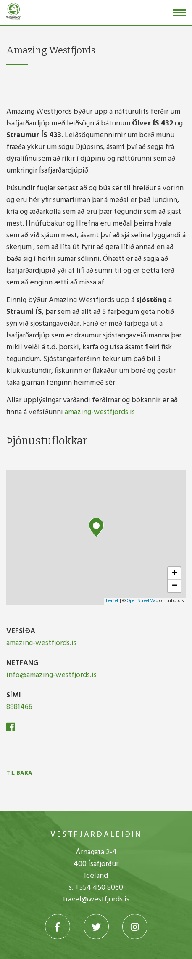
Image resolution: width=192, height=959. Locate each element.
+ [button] (174, 573)
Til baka (19, 773)
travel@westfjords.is (96, 899)
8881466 (19, 707)
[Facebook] (10, 729)
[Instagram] (134, 926)
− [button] (174, 586)
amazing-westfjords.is (100, 412)
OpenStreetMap (142, 601)
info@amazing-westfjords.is (51, 675)
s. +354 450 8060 (96, 888)
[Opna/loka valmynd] (179, 13)
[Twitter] (96, 926)
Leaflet (112, 601)
